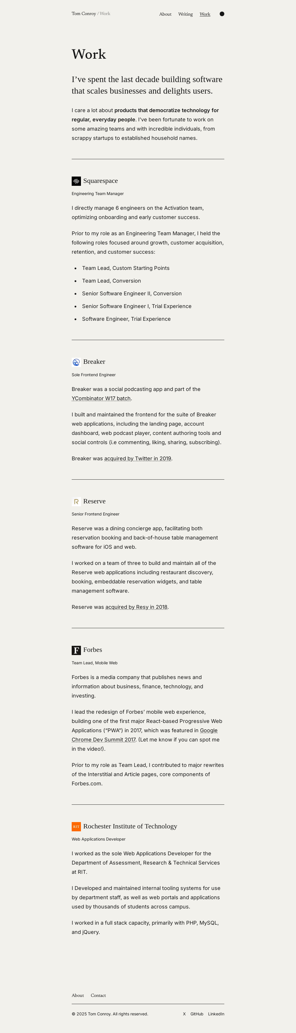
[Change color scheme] (222, 13)
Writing (185, 14)
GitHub (197, 1013)
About (165, 14)
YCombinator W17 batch (101, 398)
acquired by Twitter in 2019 (137, 458)
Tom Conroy (91, 14)
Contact (98, 995)
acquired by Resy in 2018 (136, 607)
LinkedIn (216, 1013)
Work (205, 14)
